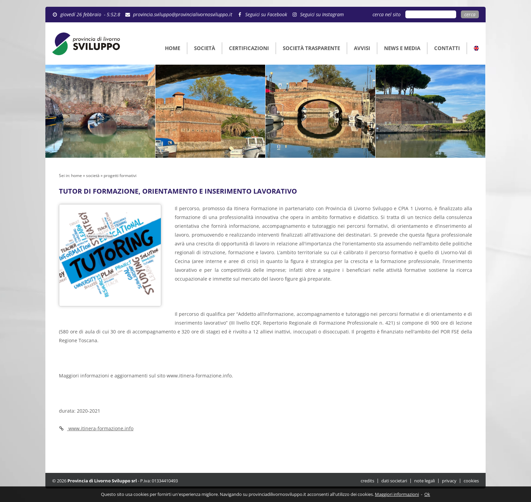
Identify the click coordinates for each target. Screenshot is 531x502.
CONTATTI (447, 48)
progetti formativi (120, 175)
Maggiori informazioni (397, 494)
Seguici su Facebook (266, 14)
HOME (172, 48)
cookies (471, 481)
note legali (424, 481)
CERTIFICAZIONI (249, 48)
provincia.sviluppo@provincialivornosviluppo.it (182, 14)
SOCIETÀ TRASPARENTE (311, 48)
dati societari (394, 481)
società (93, 175)
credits (367, 481)
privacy (449, 481)
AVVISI (362, 48)
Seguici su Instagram (322, 14)
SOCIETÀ (204, 48)
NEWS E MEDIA (402, 48)
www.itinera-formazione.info (198, 375)
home (76, 175)
